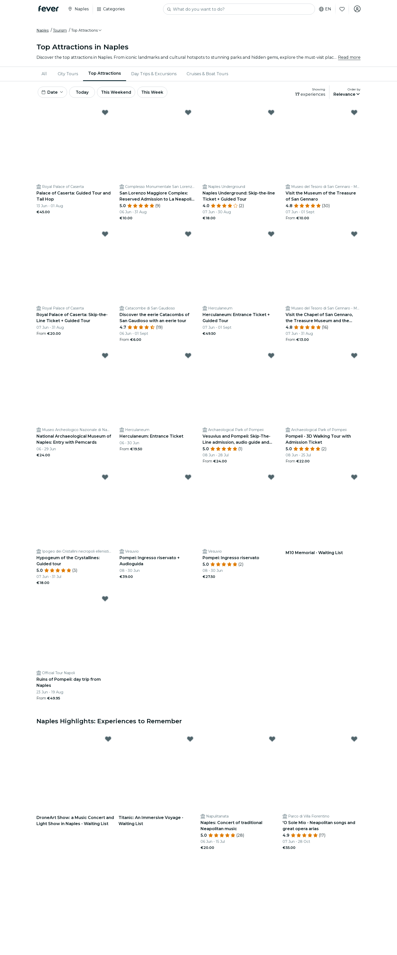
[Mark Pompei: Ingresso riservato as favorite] (271, 479)
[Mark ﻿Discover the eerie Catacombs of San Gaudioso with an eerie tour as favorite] (188, 235)
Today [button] (84, 93)
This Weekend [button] (120, 93)
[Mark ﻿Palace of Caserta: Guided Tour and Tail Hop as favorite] (105, 114)
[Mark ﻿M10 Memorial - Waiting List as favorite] (354, 479)
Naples (42, 31)
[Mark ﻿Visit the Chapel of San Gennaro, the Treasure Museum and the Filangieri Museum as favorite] (354, 235)
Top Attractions (104, 74)
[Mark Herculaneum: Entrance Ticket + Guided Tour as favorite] (271, 235)
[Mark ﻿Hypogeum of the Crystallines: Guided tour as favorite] (105, 479)
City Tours (68, 74)
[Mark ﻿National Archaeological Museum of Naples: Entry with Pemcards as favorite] (105, 357)
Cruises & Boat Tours (207, 74)
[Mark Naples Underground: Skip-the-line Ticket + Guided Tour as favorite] (271, 114)
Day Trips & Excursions (153, 74)
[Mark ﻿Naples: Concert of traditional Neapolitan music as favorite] (272, 740)
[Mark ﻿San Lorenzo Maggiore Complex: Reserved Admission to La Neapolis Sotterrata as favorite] (188, 114)
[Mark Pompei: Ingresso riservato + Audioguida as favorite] (188, 479)
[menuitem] (44, 75)
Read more (349, 58)
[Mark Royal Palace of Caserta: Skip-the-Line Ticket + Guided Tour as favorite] (105, 235)
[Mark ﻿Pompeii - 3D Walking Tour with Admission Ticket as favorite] (354, 357)
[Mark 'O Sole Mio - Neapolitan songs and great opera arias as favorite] (354, 740)
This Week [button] (157, 93)
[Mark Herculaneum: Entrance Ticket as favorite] (188, 357)
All (44, 74)
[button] (86, 31)
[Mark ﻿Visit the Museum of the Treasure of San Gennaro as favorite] (354, 114)
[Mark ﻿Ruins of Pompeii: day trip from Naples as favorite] (105, 600)
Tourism (60, 31)
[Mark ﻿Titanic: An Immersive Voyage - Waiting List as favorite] (190, 740)
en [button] (325, 9)
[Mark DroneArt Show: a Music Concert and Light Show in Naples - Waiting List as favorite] (108, 740)
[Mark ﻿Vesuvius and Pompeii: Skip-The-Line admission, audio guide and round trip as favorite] (271, 357)
